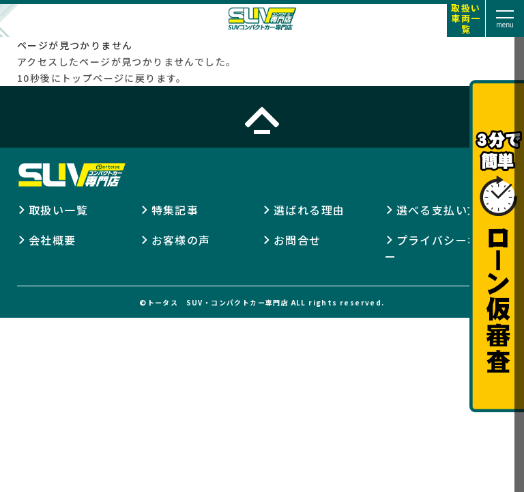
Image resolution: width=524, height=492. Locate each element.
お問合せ (297, 240)
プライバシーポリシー (444, 248)
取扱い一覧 (58, 210)
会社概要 (52, 240)
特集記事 (175, 210)
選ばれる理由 (309, 210)
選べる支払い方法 (443, 210)
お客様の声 (181, 240)
